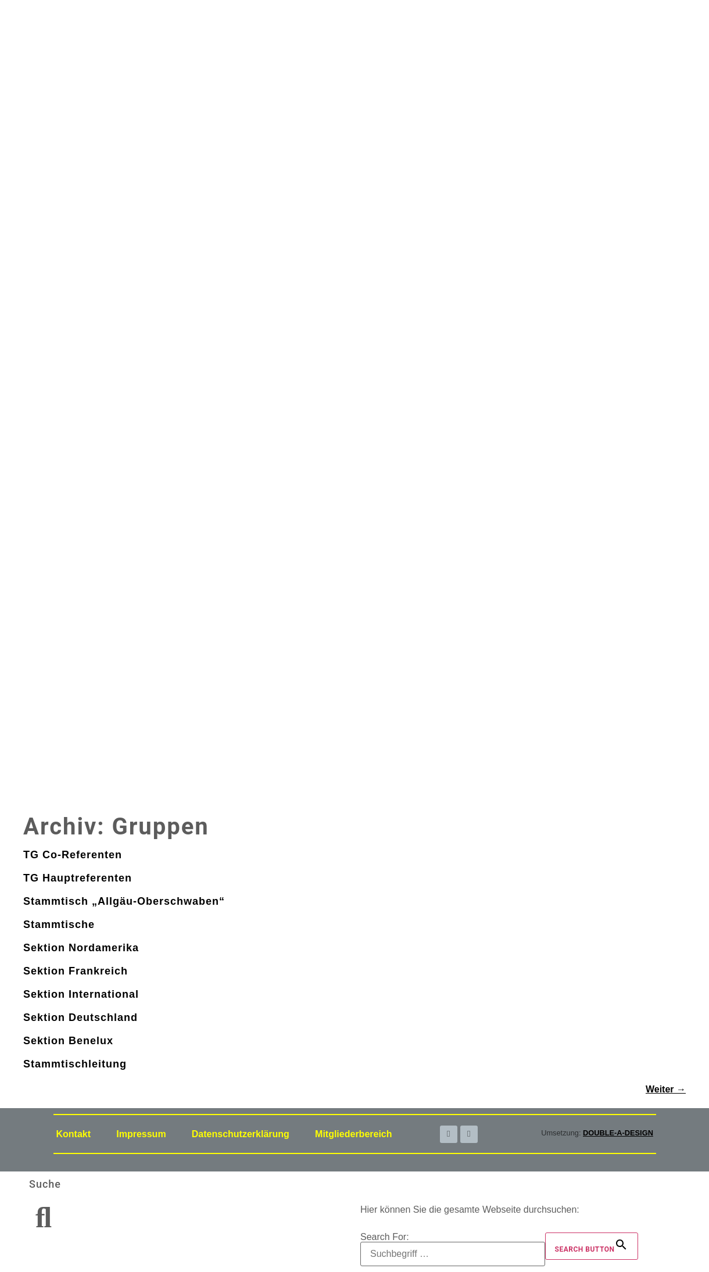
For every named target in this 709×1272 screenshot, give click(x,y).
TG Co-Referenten (72, 855)
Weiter (666, 1089)
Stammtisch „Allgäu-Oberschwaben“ (124, 901)
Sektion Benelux (68, 1041)
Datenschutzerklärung (240, 1134)
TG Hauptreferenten (77, 878)
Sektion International (81, 994)
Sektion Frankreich (75, 971)
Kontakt (73, 1134)
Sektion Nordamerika (81, 948)
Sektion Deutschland (80, 1017)
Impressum (141, 1134)
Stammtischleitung (75, 1064)
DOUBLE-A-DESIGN (618, 1132)
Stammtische (59, 924)
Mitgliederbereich (353, 1134)
